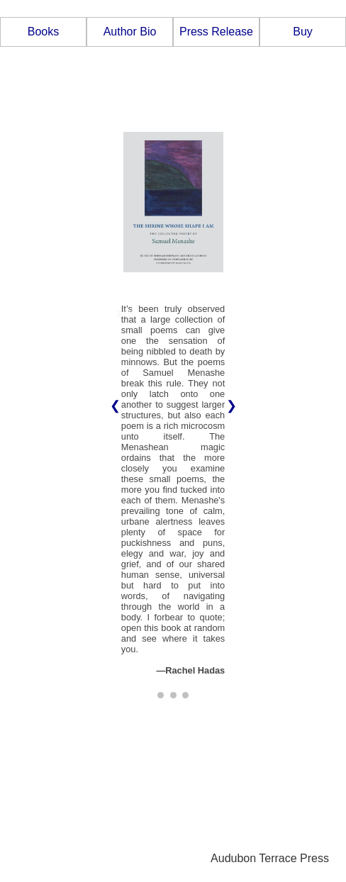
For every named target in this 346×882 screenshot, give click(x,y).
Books (43, 32)
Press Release (216, 32)
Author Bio (130, 32)
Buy (303, 32)
